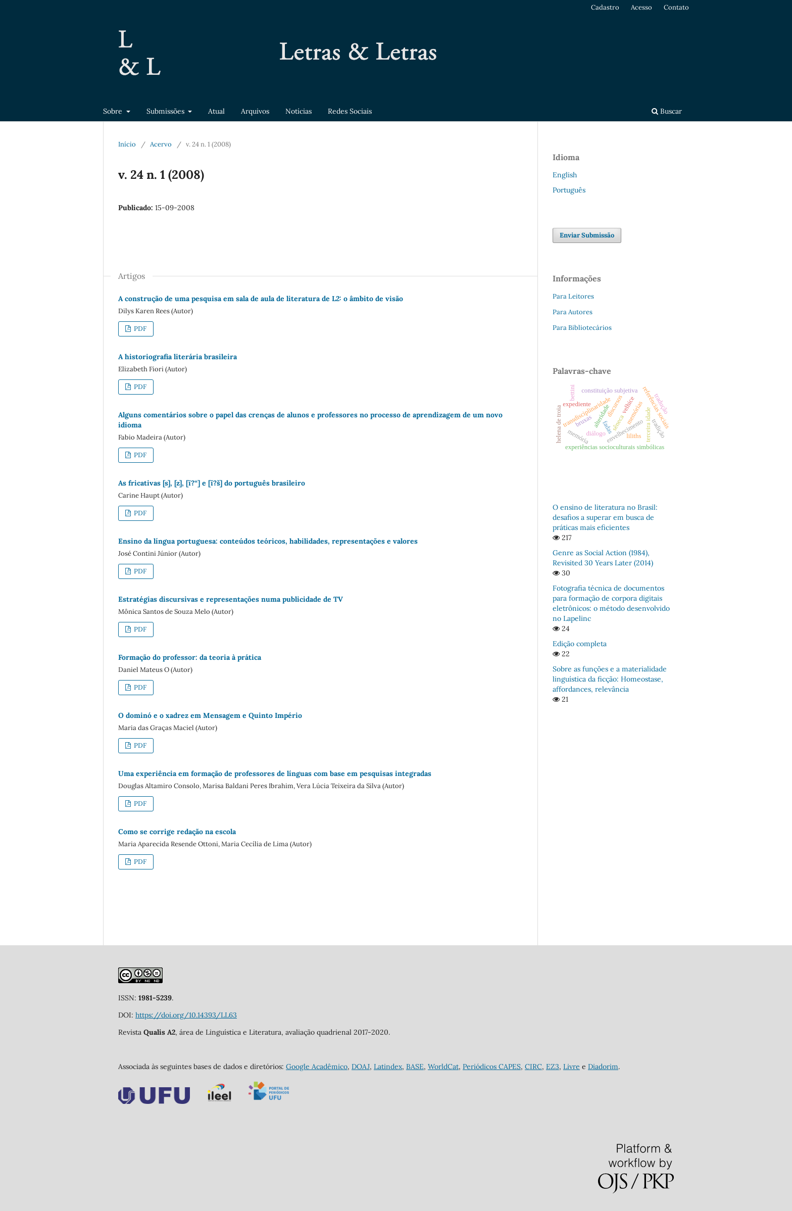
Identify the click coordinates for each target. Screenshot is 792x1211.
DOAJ (361, 1066)
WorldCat (443, 1066)
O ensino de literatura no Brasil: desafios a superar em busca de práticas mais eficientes (605, 517)
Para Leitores (573, 296)
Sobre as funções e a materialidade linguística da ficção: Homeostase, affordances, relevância (610, 679)
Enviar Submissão (587, 235)
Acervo (161, 144)
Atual (216, 111)
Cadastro (605, 7)
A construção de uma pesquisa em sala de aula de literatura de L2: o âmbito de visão (260, 298)
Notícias (298, 111)
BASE (415, 1066)
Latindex (388, 1066)
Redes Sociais (350, 111)
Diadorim (603, 1066)
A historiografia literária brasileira (177, 356)
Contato (676, 7)
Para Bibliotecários (582, 327)
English (565, 174)
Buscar (667, 111)
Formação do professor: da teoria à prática (189, 657)
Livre (571, 1066)
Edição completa (580, 643)
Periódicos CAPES (492, 1066)
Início (127, 144)
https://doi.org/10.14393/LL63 (186, 1015)
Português (569, 190)
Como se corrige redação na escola (177, 831)
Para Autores (572, 312)
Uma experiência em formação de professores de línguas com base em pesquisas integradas (274, 773)
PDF (139, 328)
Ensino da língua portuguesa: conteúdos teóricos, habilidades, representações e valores (268, 541)
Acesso (641, 7)
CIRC (533, 1066)
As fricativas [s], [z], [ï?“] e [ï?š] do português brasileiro (211, 483)
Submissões (166, 111)
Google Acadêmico (317, 1066)
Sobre (113, 111)
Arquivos (255, 111)
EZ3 (552, 1066)
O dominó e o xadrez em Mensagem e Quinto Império (210, 715)
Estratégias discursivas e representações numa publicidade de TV (230, 599)
